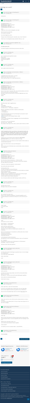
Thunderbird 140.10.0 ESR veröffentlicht (24, 349)
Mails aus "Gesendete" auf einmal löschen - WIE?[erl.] (13, 72)
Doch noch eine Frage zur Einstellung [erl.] (11, 12)
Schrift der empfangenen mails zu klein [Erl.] (11, 248)
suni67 (4, 13)
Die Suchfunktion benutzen (5, 385)
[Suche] (23, 1)
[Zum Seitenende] (28, 399)
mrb (3, 116)
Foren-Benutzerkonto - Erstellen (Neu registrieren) (8, 387)
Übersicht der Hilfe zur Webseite (6, 383)
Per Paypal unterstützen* (6, 362)
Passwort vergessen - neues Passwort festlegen (8, 390)
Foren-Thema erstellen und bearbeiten (7, 389)
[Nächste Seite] (5, 9)
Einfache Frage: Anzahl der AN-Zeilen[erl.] (11, 295)
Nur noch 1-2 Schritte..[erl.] (8, 52)
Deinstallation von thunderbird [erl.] (10, 282)
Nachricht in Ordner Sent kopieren (9, 151)
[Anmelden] (26, 1)
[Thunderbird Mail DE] (6, 1)
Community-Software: (6, 398)
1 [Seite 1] (1, 9)
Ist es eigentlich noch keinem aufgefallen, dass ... (12, 42)
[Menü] (29, 1)
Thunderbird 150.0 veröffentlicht (8, 349)
